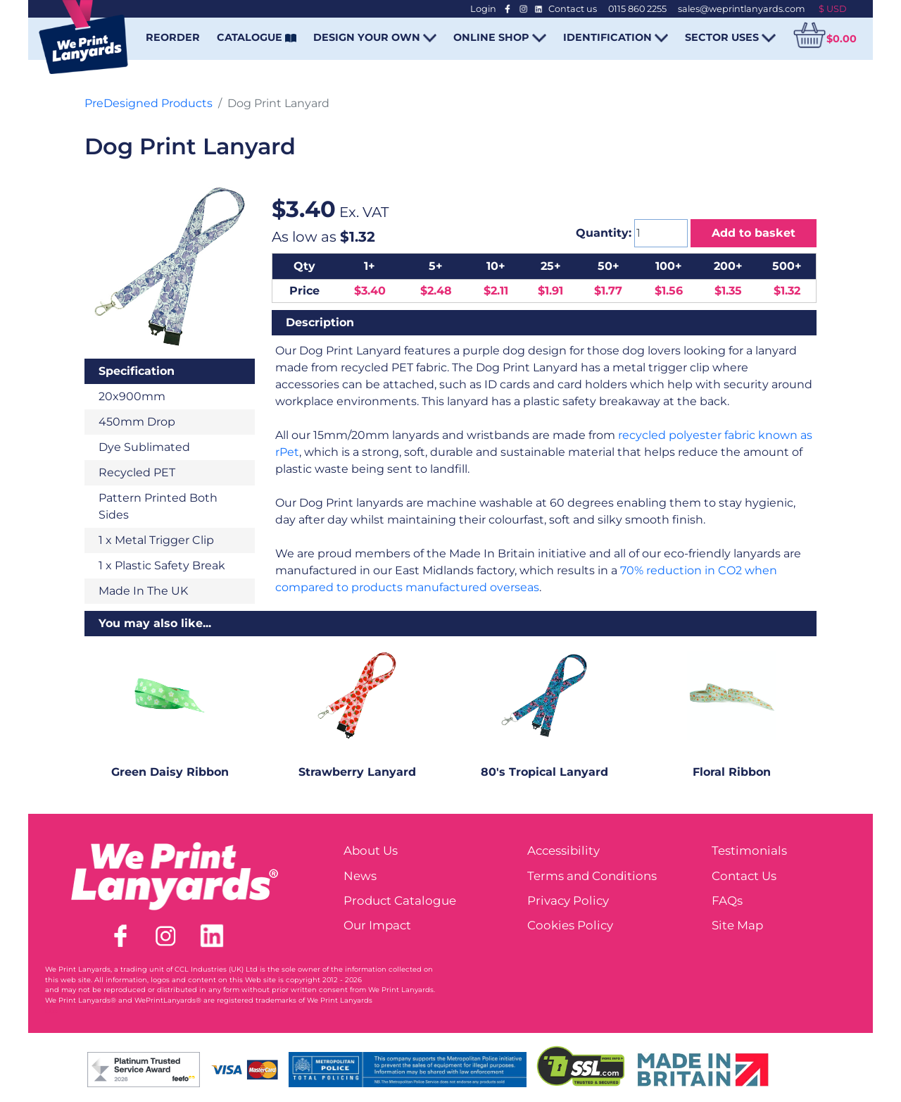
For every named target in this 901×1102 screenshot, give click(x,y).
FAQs (727, 900)
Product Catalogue (400, 900)
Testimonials (749, 850)
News (360, 876)
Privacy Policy (568, 900)
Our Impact (377, 925)
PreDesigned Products (148, 103)
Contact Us (744, 876)
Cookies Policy (570, 925)
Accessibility (563, 850)
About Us (371, 850)
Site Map (737, 925)
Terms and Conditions (592, 876)
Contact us (572, 9)
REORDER (173, 37)
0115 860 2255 (637, 9)
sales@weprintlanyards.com (741, 9)
